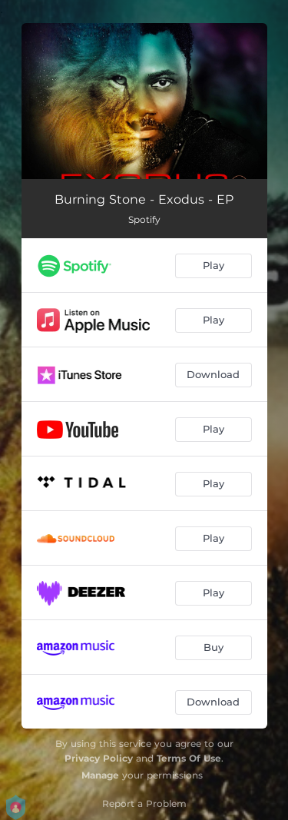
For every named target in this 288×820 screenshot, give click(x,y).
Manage (100, 775)
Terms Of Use (189, 758)
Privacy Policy (99, 758)
